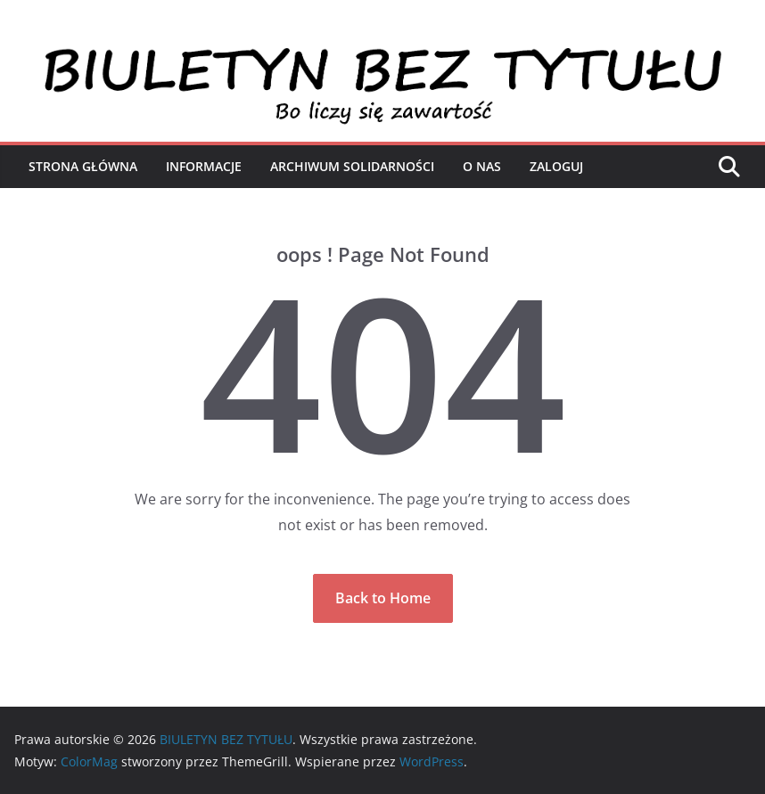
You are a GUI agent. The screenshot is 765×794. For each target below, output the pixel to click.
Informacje (204, 166)
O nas (482, 166)
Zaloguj (556, 166)
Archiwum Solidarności (352, 166)
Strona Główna (83, 166)
